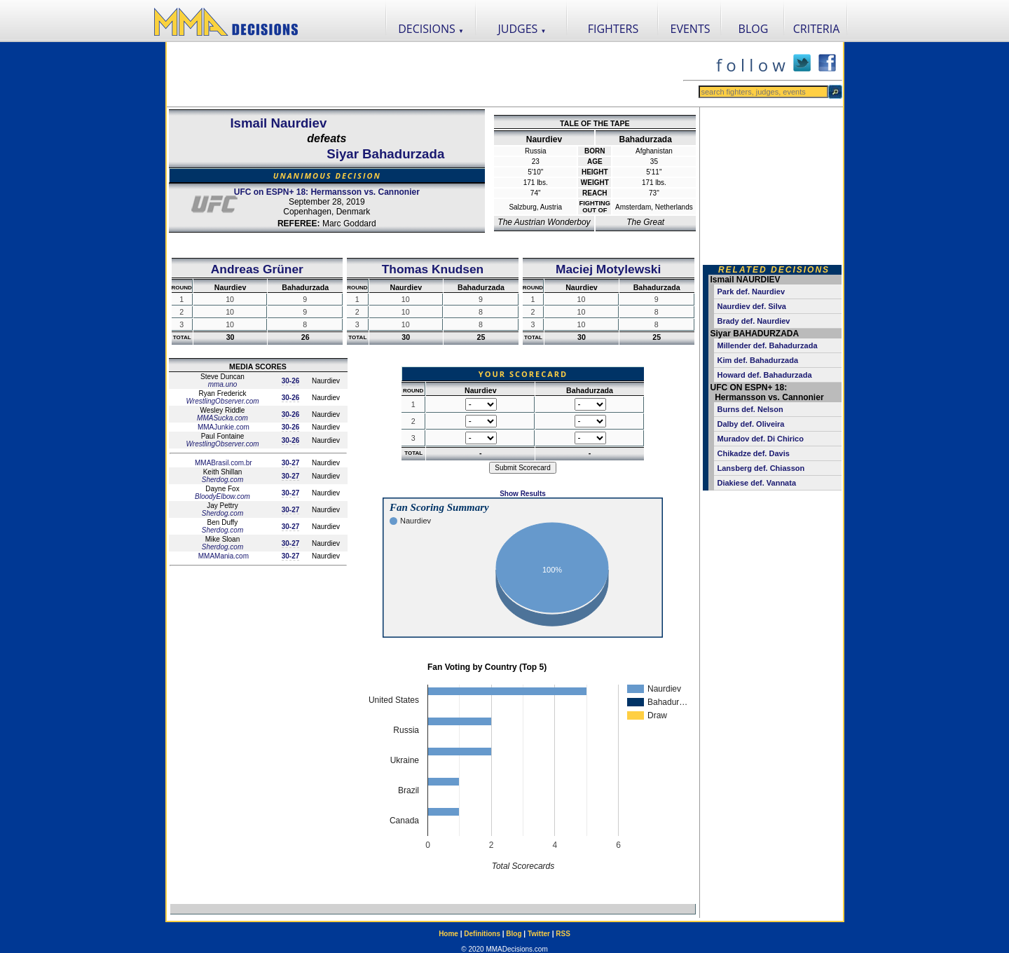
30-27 (291, 463)
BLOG (754, 28)
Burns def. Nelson (750, 409)
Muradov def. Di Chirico (761, 438)
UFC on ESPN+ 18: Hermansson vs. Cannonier (327, 192)
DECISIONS (431, 28)
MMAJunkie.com (222, 427)
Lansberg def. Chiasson (761, 468)
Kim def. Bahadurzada (758, 360)
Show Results (523, 494)
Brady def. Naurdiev (754, 321)
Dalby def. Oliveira (751, 424)
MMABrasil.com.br (222, 463)
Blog (513, 934)
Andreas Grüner (257, 269)
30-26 (291, 381)
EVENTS (691, 28)
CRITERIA (816, 28)
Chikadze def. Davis (754, 453)
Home (448, 934)
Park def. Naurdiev (751, 291)
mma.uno (223, 384)
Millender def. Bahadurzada (768, 345)
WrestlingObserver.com (222, 401)
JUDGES (522, 28)
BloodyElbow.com (222, 496)
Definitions (482, 934)
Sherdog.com (222, 480)
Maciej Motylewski (608, 269)
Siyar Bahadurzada (385, 153)
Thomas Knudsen (432, 269)
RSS (563, 934)
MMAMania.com (222, 556)
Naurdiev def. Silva (752, 306)
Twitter (539, 934)
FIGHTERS (613, 28)
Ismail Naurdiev (278, 123)
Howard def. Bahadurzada (765, 375)
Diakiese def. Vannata (757, 483)
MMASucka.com (222, 418)
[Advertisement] (425, 74)
